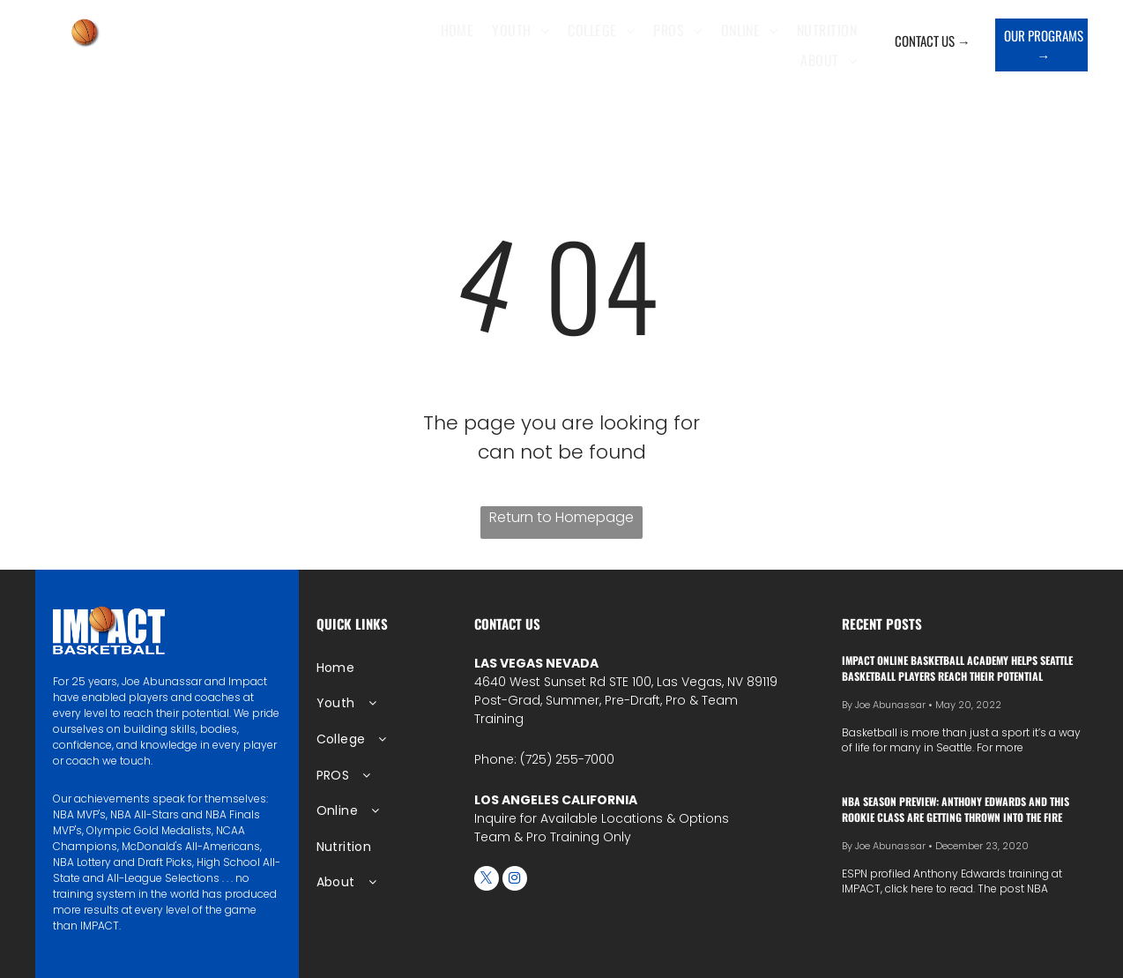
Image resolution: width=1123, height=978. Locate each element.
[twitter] (486, 880)
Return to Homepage (561, 517)
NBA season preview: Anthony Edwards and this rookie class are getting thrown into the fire (955, 809)
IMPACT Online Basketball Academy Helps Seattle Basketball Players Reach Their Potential (957, 668)
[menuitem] (461, 30)
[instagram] (514, 880)
